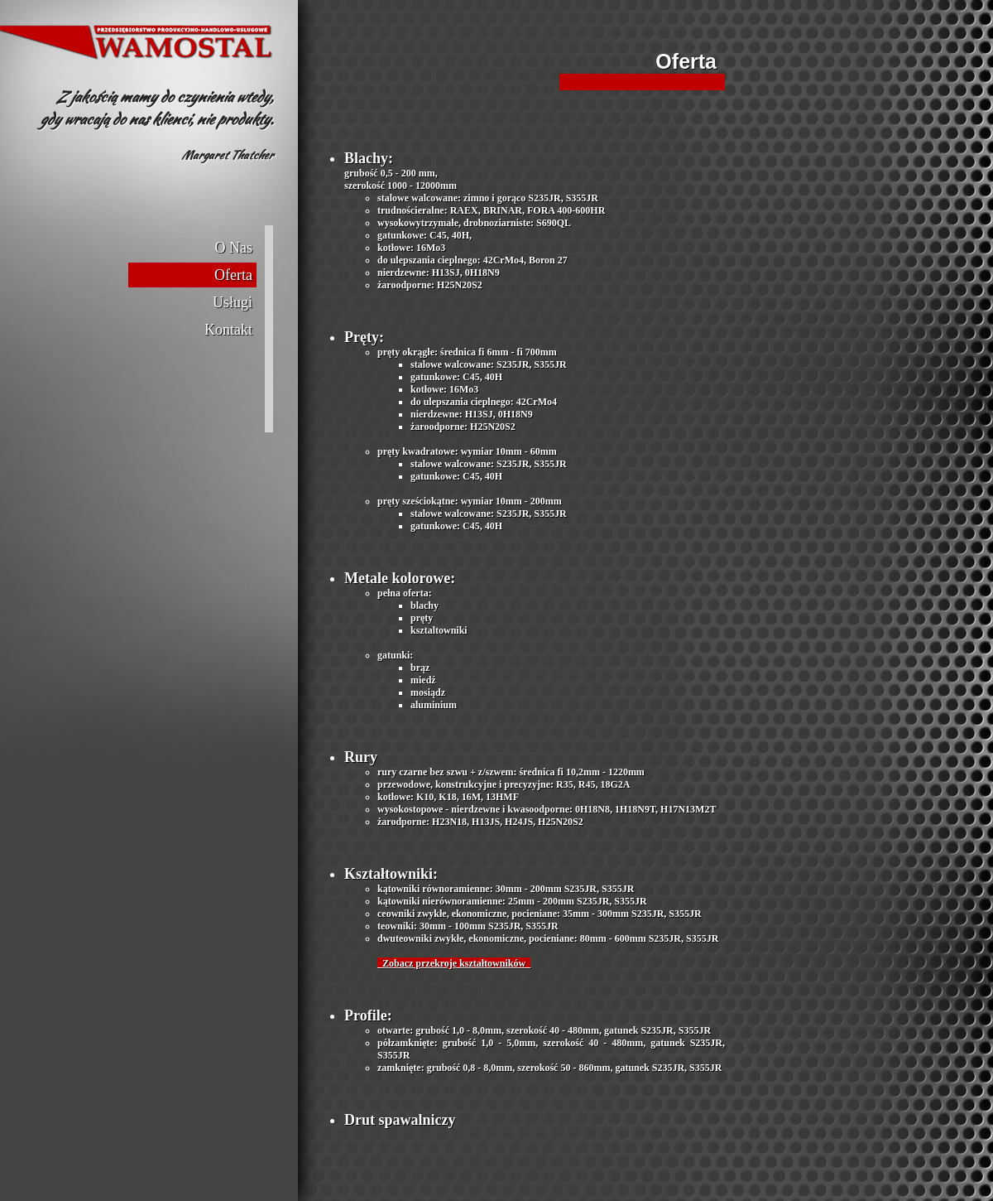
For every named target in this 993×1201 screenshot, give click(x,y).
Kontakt (228, 329)
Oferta (233, 275)
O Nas (234, 247)
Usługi (232, 302)
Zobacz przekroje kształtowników (453, 963)
